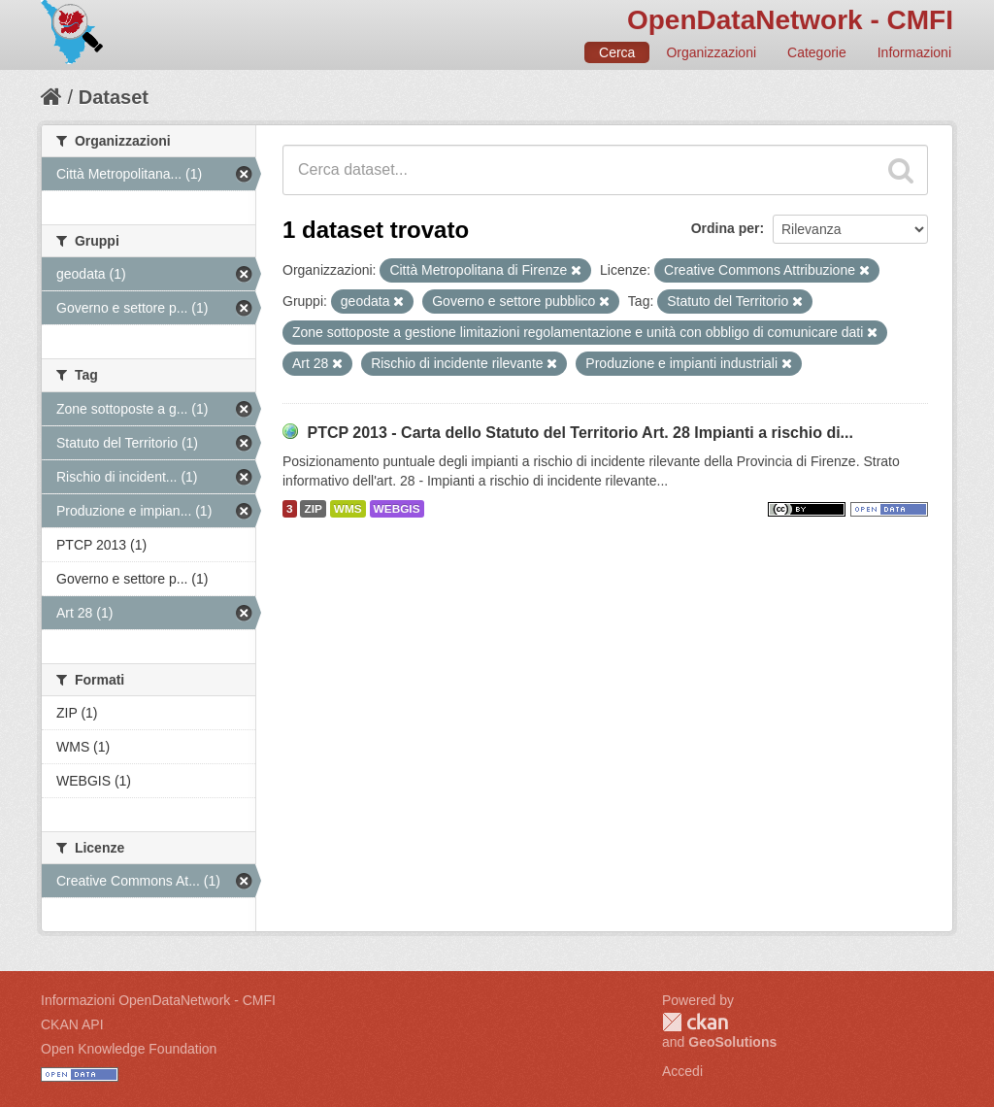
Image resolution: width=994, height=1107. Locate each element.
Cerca (617, 52)
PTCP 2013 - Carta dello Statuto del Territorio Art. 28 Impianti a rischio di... (580, 432)
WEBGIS (397, 509)
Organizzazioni (711, 52)
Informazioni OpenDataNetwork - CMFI (158, 1000)
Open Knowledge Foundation (128, 1049)
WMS (348, 509)
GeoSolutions (732, 1042)
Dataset (114, 97)
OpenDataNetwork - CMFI (790, 20)
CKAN (695, 1022)
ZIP (312, 509)
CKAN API (72, 1024)
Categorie (816, 52)
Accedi (682, 1071)
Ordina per (725, 228)
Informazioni (914, 52)
